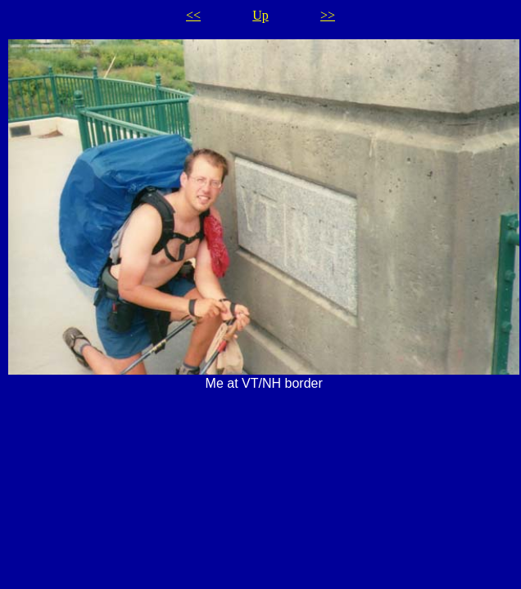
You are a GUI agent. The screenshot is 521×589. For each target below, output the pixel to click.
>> (327, 15)
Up (260, 15)
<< (193, 15)
